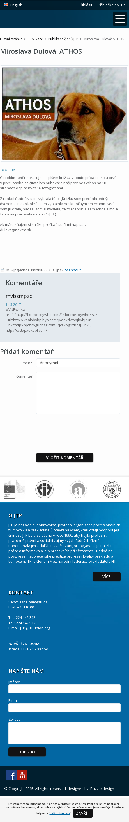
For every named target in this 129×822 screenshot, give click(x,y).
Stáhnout (73, 270)
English (16, 4)
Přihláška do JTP (111, 4)
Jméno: (27, 362)
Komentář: (24, 376)
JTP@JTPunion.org (35, 627)
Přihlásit (85, 4)
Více (106, 576)
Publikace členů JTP (63, 39)
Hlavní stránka (11, 39)
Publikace (35, 39)
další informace (60, 813)
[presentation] (83, 429)
